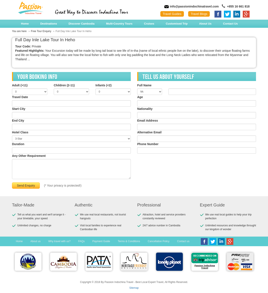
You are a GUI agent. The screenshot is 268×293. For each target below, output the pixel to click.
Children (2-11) (64, 85)
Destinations (48, 23)
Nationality (145, 108)
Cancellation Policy (158, 241)
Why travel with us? (59, 241)
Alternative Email (149, 132)
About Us (205, 23)
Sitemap (134, 287)
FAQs (81, 241)
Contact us (183, 241)
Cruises (149, 23)
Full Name (144, 85)
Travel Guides (172, 14)
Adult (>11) (20, 85)
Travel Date (20, 97)
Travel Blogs (199, 14)
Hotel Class (20, 132)
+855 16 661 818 (236, 6)
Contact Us (230, 23)
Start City (18, 108)
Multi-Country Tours (119, 23)
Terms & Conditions (129, 241)
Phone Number (148, 144)
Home (25, 23)
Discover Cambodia (81, 23)
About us (35, 241)
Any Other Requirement (29, 156)
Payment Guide (101, 241)
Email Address (147, 120)
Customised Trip (177, 23)
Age (140, 97)
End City (18, 120)
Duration (18, 144)
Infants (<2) (103, 85)
